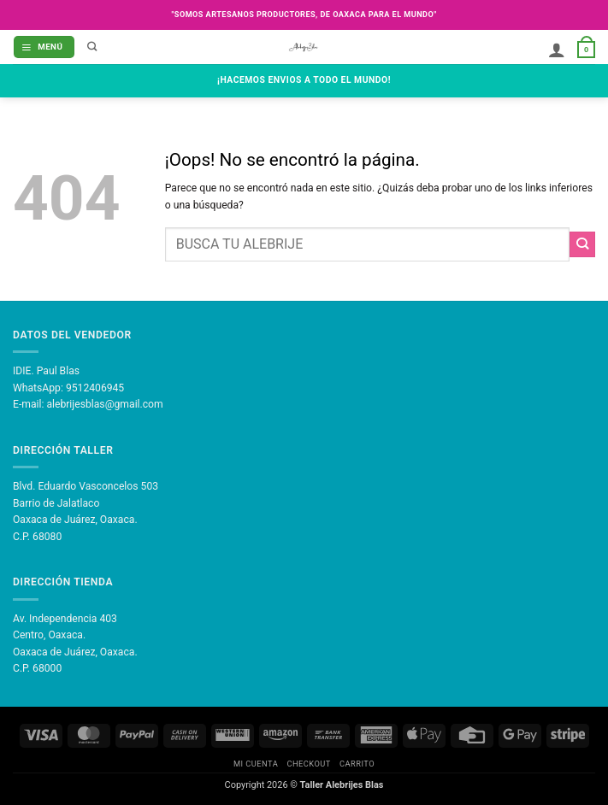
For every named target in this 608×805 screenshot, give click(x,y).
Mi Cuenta (255, 763)
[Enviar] (582, 244)
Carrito (357, 763)
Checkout (308, 763)
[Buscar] (92, 47)
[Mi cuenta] (556, 50)
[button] (44, 46)
